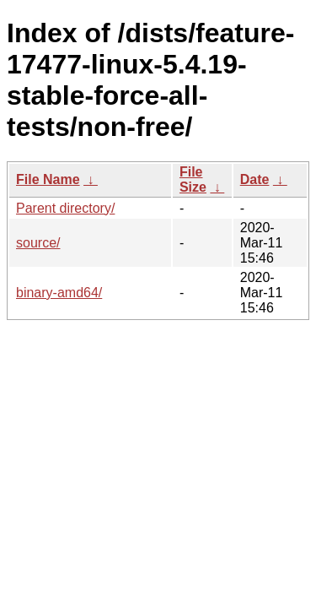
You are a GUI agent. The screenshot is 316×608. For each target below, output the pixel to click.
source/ (38, 243)
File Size (192, 179)
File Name (48, 179)
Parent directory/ (65, 208)
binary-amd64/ (59, 292)
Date (255, 179)
